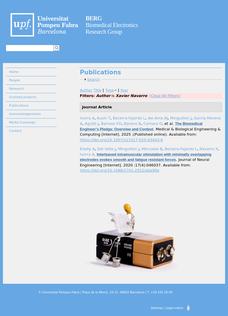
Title (98, 90)
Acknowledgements (25, 114)
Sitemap (156, 308)
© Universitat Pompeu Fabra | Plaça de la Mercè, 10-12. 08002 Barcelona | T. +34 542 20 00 (105, 292)
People (14, 80)
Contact (15, 131)
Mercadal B (152, 149)
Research (16, 89)
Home (14, 72)
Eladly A (87, 149)
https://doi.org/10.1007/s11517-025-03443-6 (121, 140)
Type (109, 90)
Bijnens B (132, 123)
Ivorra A (87, 118)
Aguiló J (92, 123)
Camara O (152, 123)
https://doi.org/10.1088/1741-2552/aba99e (119, 170)
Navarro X (209, 149)
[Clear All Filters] (164, 96)
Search (93, 79)
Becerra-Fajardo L (129, 118)
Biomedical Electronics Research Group (112, 25)
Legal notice (174, 308)
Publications (18, 105)
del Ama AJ (158, 118)
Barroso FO (111, 123)
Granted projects (22, 97)
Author (86, 90)
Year (124, 90)
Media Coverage (22, 122)
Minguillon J (180, 118)
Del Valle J (106, 149)
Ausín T (104, 118)
